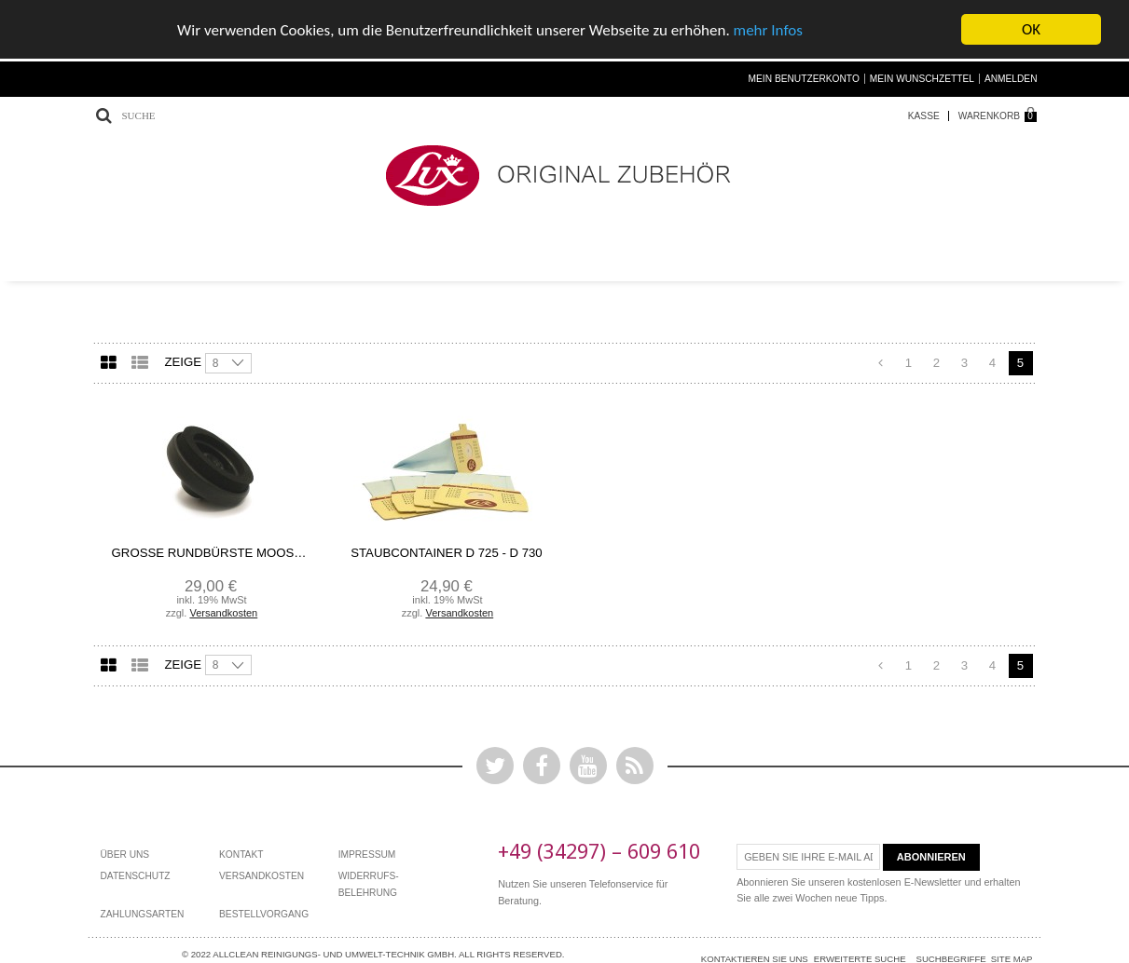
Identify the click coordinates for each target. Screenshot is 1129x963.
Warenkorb (989, 115)
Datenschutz (136, 876)
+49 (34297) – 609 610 (599, 850)
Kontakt (241, 854)
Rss (635, 764)
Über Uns (125, 854)
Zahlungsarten (143, 913)
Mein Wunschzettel (922, 78)
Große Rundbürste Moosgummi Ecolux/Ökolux (211, 553)
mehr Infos (768, 29)
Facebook (541, 764)
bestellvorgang (264, 913)
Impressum (367, 854)
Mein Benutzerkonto (804, 78)
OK (1031, 28)
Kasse (924, 115)
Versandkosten (223, 611)
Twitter (495, 764)
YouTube (588, 764)
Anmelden (1011, 78)
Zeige (183, 361)
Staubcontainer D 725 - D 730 (446, 553)
